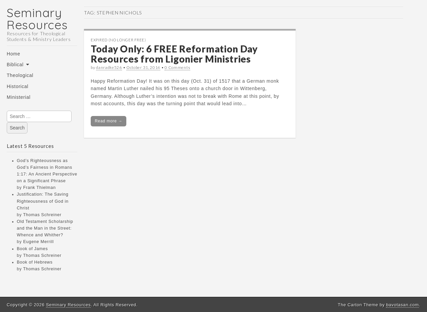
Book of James (32, 248)
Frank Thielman (39, 187)
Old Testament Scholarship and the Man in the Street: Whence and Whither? (45, 228)
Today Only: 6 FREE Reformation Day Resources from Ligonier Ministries (174, 54)
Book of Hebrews (34, 262)
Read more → (108, 121)
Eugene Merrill (38, 241)
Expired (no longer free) (118, 40)
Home (13, 53)
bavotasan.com (402, 304)
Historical (18, 86)
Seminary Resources (37, 18)
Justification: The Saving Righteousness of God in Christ (43, 201)
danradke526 (109, 67)
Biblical (15, 64)
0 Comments (177, 67)
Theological (20, 75)
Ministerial (19, 97)
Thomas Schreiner (42, 214)
